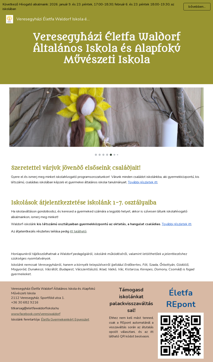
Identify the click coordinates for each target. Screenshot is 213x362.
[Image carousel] (106, 121)
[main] (106, 48)
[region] (106, 6)
